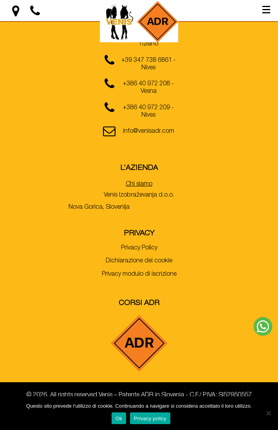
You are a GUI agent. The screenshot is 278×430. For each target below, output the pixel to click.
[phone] (139, 63)
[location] (16, 14)
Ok (119, 418)
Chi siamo (139, 184)
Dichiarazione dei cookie (139, 261)
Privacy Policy (139, 248)
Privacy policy (150, 418)
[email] (139, 134)
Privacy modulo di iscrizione (139, 274)
